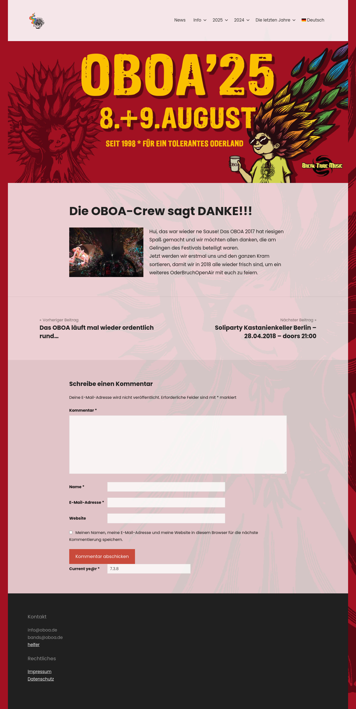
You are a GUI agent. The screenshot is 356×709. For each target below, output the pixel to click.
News (179, 20)
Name (77, 487)
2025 (219, 20)
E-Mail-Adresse (86, 502)
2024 (241, 20)
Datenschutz (41, 679)
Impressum (39, 672)
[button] (36, 20)
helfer (34, 645)
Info (199, 20)
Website (77, 518)
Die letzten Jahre (275, 20)
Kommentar (83, 410)
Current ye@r (84, 569)
